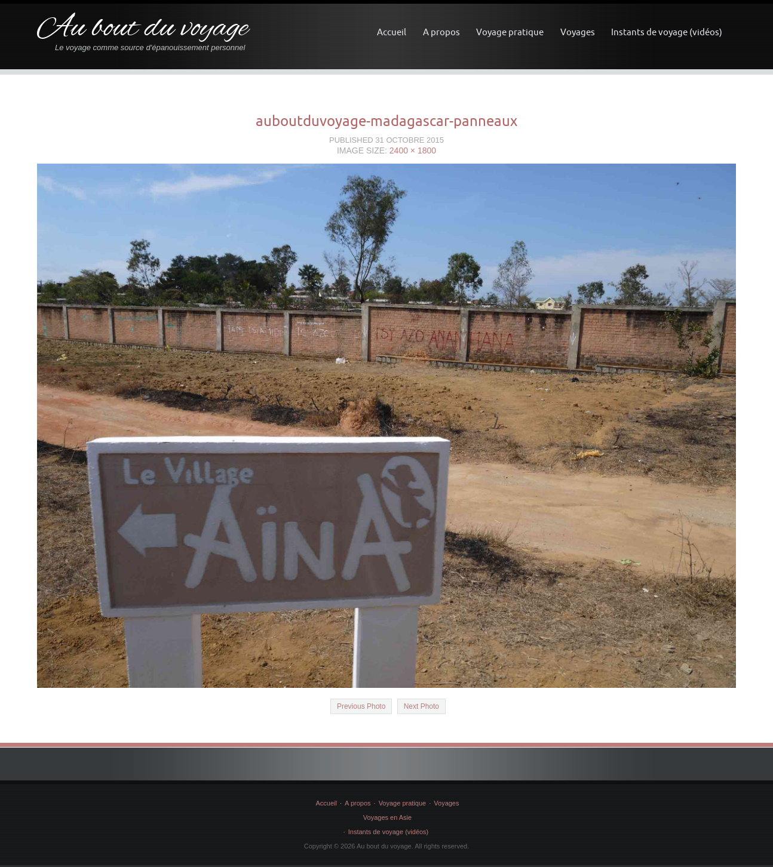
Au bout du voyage (142, 29)
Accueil (391, 32)
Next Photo (421, 706)
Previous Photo (361, 706)
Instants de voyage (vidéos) (666, 32)
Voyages (577, 32)
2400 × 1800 (412, 150)
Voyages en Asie (387, 817)
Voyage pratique (510, 32)
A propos (441, 32)
